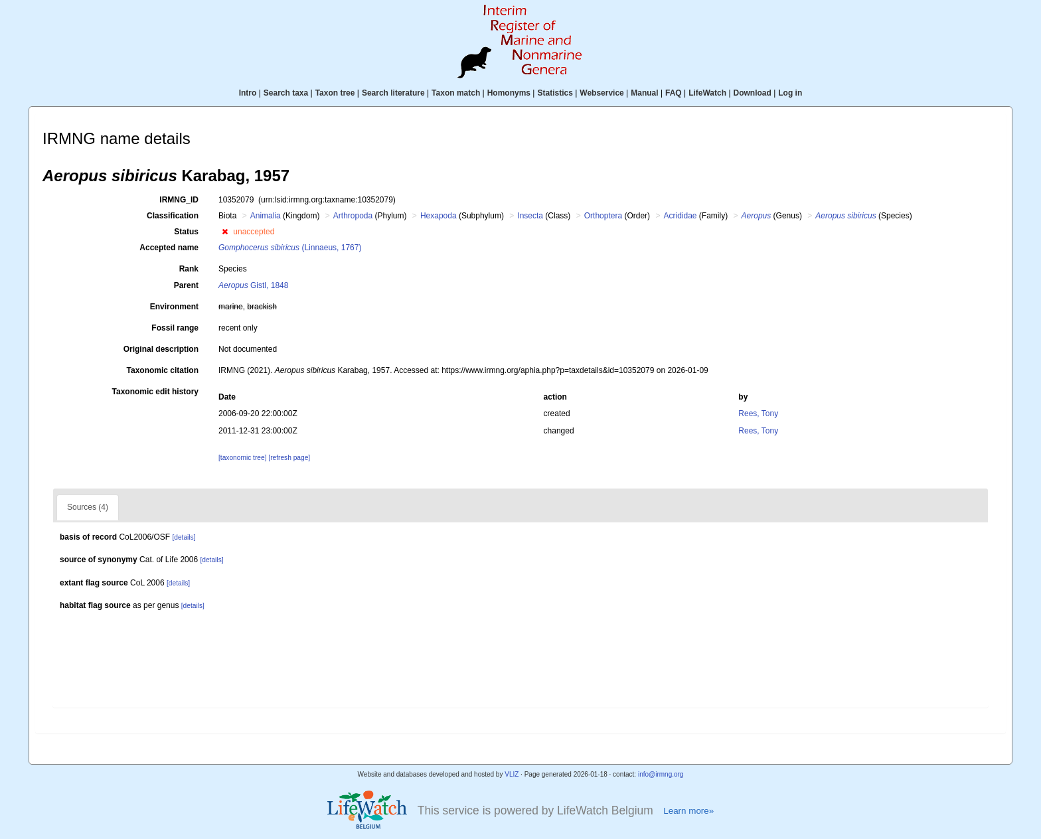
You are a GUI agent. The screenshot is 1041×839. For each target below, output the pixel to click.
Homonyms (508, 93)
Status (186, 231)
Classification (173, 215)
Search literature (393, 93)
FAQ (673, 93)
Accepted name (169, 247)
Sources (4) (87, 507)
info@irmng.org (661, 774)
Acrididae (679, 215)
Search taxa (286, 93)
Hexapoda (438, 215)
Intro (248, 93)
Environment (174, 306)
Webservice (602, 93)
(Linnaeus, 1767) (289, 247)
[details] (183, 537)
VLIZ (512, 774)
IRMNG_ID (179, 199)
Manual (644, 93)
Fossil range (175, 328)
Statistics (554, 93)
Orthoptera (603, 215)
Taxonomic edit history (155, 391)
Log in (790, 93)
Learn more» (688, 811)
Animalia (265, 215)
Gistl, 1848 (253, 285)
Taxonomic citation (163, 370)
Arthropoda (352, 215)
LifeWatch (707, 93)
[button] (224, 232)
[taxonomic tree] (242, 457)
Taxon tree (335, 93)
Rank (189, 268)
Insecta (530, 215)
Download (752, 93)
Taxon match (456, 93)
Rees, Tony (758, 413)
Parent (186, 285)
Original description (161, 349)
